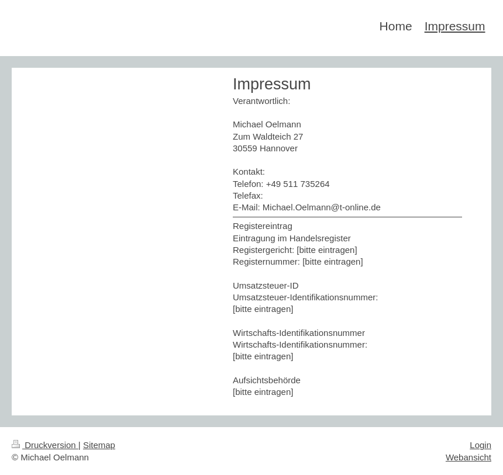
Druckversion (45, 445)
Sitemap (99, 445)
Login (480, 445)
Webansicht (468, 457)
